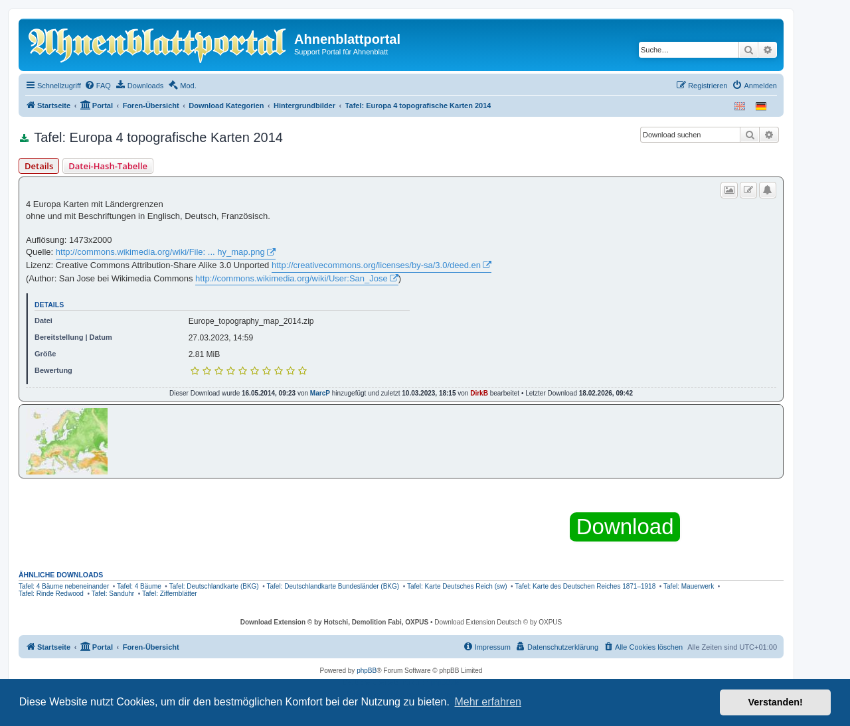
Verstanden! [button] (775, 702)
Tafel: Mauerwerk (688, 586)
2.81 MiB (204, 354)
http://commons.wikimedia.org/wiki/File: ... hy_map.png (160, 252)
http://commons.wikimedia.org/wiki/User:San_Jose (291, 278)
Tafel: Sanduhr (113, 593)
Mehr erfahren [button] (487, 701)
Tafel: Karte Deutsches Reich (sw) (457, 586)
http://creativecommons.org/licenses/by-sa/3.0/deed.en (376, 265)
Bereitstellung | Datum (73, 337)
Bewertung (53, 370)
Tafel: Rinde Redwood (51, 593)
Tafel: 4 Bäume (139, 586)
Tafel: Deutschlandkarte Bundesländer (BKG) (333, 586)
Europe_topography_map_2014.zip (251, 321)
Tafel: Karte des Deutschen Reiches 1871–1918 (585, 586)
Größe (45, 354)
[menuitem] (97, 86)
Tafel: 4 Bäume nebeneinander (64, 586)
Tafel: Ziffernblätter (169, 593)
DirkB (479, 393)
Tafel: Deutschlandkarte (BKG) (214, 586)
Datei (43, 321)
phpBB (367, 670)
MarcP (320, 393)
